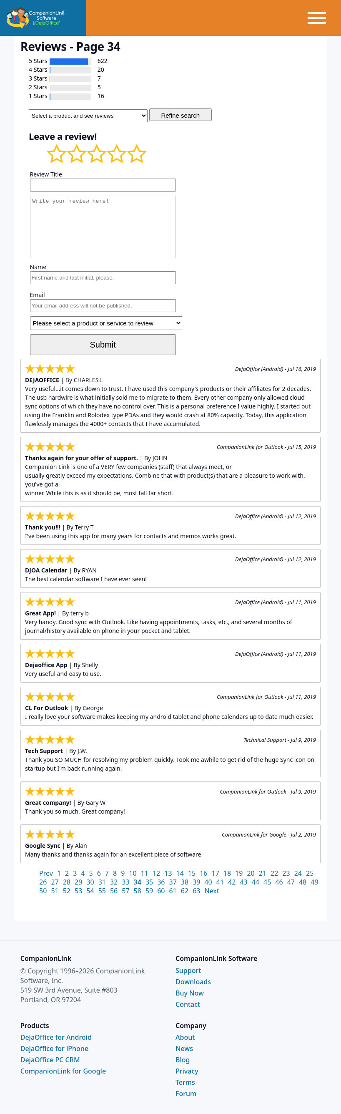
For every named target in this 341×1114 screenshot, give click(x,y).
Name (38, 267)
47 (291, 882)
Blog (183, 1059)
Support (188, 970)
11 (144, 873)
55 (102, 890)
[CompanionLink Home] (43, 18)
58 (137, 890)
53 (78, 890)
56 (114, 890)
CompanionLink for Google (63, 1071)
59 (149, 890)
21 (262, 873)
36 (161, 882)
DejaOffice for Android (56, 1037)
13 (168, 873)
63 (196, 890)
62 (184, 890)
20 (250, 873)
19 (239, 873)
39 (196, 882)
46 (279, 882)
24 (298, 873)
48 (302, 882)
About (185, 1037)
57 (125, 890)
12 (156, 873)
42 (232, 882)
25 (309, 873)
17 (215, 873)
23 (286, 873)
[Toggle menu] (323, 18)
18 (227, 873)
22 (274, 873)
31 (102, 882)
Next (211, 890)
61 (173, 890)
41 (220, 882)
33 (125, 882)
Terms (185, 1082)
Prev (46, 873)
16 (203, 873)
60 (161, 890)
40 (208, 882)
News (184, 1048)
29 (78, 882)
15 (192, 873)
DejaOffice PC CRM (50, 1059)
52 (66, 890)
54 (90, 890)
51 (54, 890)
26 (43, 882)
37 (173, 882)
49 (314, 882)
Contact (188, 1004)
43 (243, 882)
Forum (186, 1093)
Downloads (193, 981)
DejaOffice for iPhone (54, 1048)
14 (180, 873)
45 (267, 882)
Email (37, 295)
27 (54, 882)
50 (43, 890)
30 (90, 882)
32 (114, 882)
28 (66, 882)
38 (184, 882)
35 (149, 882)
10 (132, 873)
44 (255, 882)
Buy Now (190, 993)
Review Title (46, 174)
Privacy (187, 1071)
